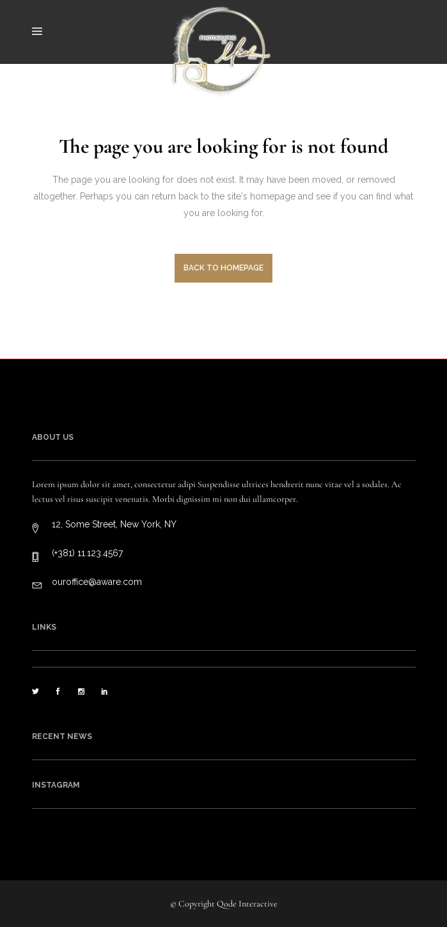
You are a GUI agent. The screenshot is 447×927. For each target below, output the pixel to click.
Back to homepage (223, 267)
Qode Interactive (247, 903)
